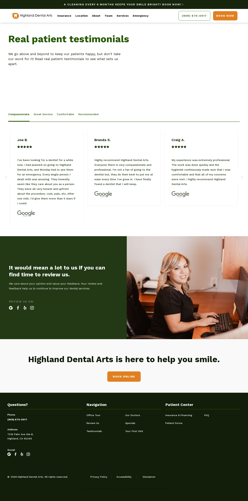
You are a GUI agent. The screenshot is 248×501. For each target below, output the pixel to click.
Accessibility (124, 477)
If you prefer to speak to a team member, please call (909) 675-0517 (124, 488)
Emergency (140, 15)
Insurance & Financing (178, 415)
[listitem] (46, 177)
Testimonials (94, 431)
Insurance (64, 15)
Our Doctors (132, 415)
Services (123, 15)
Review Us (92, 423)
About (96, 15)
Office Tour (93, 415)
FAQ (206, 415)
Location (81, 15)
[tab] (18, 115)
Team (108, 15)
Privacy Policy (98, 477)
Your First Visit (134, 431)
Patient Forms (173, 423)
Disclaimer (149, 477)
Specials (130, 423)
